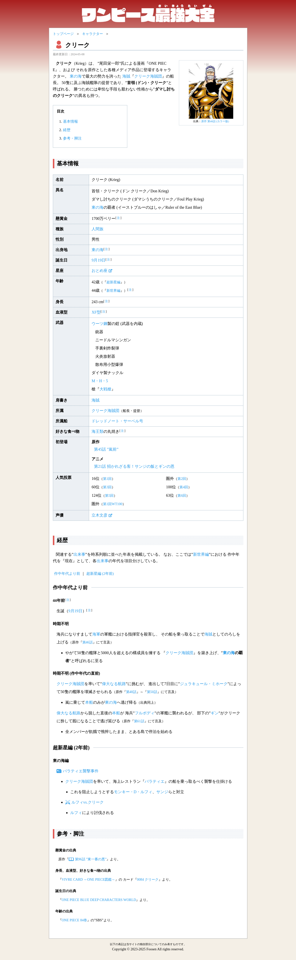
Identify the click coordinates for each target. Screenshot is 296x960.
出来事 (79, 554)
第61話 (139, 721)
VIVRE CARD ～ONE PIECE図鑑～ (88, 879)
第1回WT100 (112, 504)
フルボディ (145, 713)
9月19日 (98, 260)
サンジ (162, 792)
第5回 (109, 495)
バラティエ (154, 781)
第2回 (181, 479)
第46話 (87, 642)
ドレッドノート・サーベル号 (117, 421)
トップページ (63, 34)
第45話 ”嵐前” (106, 449)
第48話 (131, 692)
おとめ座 (99, 270)
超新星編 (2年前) (100, 574)
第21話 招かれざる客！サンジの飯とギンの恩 (134, 466)
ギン (215, 713)
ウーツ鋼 (99, 323)
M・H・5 (100, 381)
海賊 (126, 76)
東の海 (76, 76)
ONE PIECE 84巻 (74, 920)
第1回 (107, 479)
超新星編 (113, 282)
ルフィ (76, 813)
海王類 (97, 431)
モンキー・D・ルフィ (133, 792)
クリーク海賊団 (148, 76)
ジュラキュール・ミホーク (204, 684)
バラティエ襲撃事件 (81, 771)
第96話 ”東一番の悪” (91, 859)
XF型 (96, 312)
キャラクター (92, 34)
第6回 (181, 495)
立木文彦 (99, 515)
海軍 (96, 634)
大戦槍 (105, 389)
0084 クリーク (148, 879)
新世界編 (113, 290)
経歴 (66, 130)
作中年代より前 (67, 574)
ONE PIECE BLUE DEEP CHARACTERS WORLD (99, 900)
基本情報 (70, 121)
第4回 (183, 487)
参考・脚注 (72, 138)
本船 (89, 702)
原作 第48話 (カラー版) (215, 121)
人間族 (97, 229)
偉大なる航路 (114, 684)
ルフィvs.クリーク (87, 802)
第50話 (152, 692)
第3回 (107, 487)
